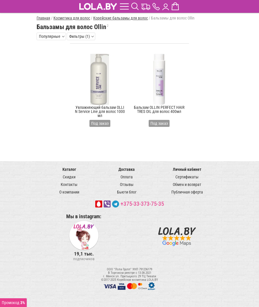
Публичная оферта (187, 192)
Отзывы (127, 184)
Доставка (126, 169)
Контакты (69, 184)
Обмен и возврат (187, 184)
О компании (69, 192)
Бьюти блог (126, 192)
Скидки (69, 177)
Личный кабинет (187, 169)
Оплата (126, 177)
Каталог (69, 169)
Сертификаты (187, 177)
